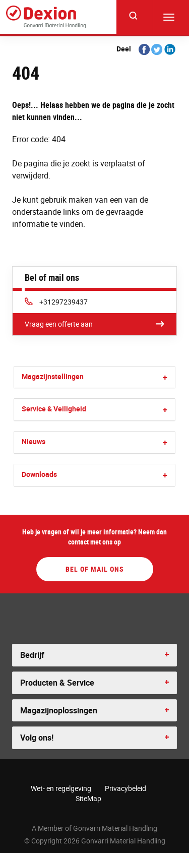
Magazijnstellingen (53, 376)
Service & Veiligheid (54, 408)
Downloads (39, 474)
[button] (165, 377)
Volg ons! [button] (36, 737)
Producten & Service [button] (57, 682)
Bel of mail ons (95, 569)
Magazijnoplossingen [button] (58, 710)
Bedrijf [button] (32, 654)
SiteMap (88, 798)
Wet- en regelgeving (61, 788)
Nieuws (33, 441)
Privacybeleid (125, 788)
